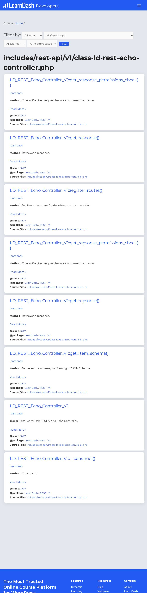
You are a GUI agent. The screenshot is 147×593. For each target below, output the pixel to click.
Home (19, 23)
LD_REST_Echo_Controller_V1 (39, 405)
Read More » (18, 109)
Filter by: (23, 34)
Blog (100, 587)
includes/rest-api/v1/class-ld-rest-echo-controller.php (57, 124)
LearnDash (31, 119)
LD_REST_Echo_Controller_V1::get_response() (54, 137)
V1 (49, 119)
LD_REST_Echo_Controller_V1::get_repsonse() (54, 300)
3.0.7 (23, 115)
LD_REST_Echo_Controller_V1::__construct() (52, 458)
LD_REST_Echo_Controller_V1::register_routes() (56, 190)
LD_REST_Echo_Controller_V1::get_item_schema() (59, 353)
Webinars (103, 591)
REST (43, 119)
